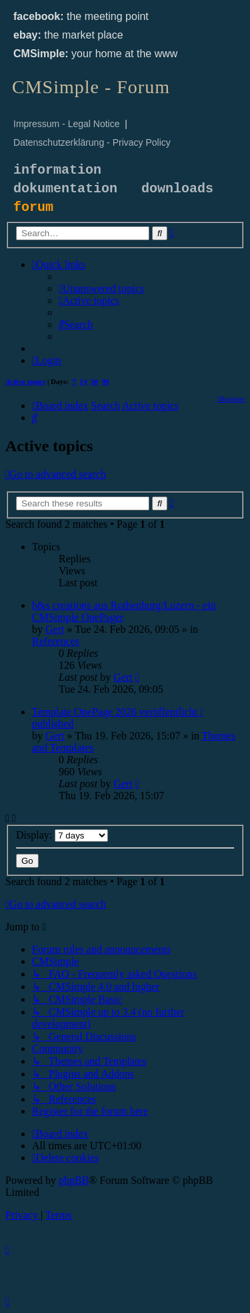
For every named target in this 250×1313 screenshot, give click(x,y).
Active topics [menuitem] (25, 381)
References (55, 641)
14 (83, 381)
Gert (54, 629)
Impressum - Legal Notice (66, 123)
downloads (177, 188)
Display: (62, 835)
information (57, 170)
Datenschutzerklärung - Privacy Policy (92, 142)
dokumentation (65, 188)
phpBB (74, 1180)
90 (105, 381)
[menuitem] (101, 288)
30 (94, 381)
